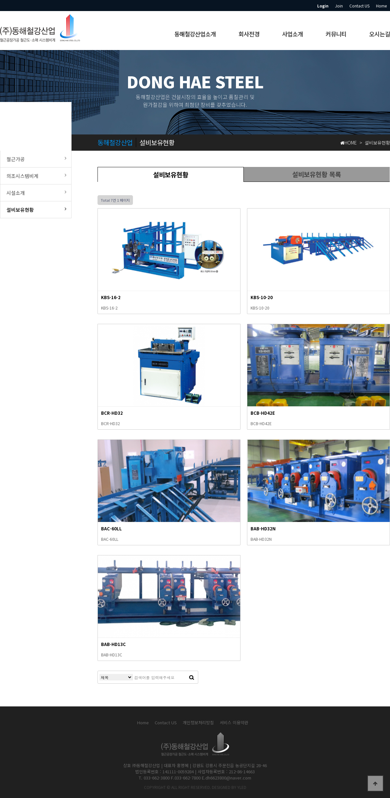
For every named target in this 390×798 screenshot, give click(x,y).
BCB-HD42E (263, 413)
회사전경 (249, 34)
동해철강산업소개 (195, 34)
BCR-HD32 (112, 413)
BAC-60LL (111, 529)
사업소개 (292, 34)
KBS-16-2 (111, 297)
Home (381, 5)
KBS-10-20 (262, 297)
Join (339, 5)
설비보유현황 (170, 174)
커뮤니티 (336, 34)
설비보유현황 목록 (316, 174)
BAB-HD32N (263, 529)
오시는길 (379, 34)
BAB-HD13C (113, 644)
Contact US (359, 5)
